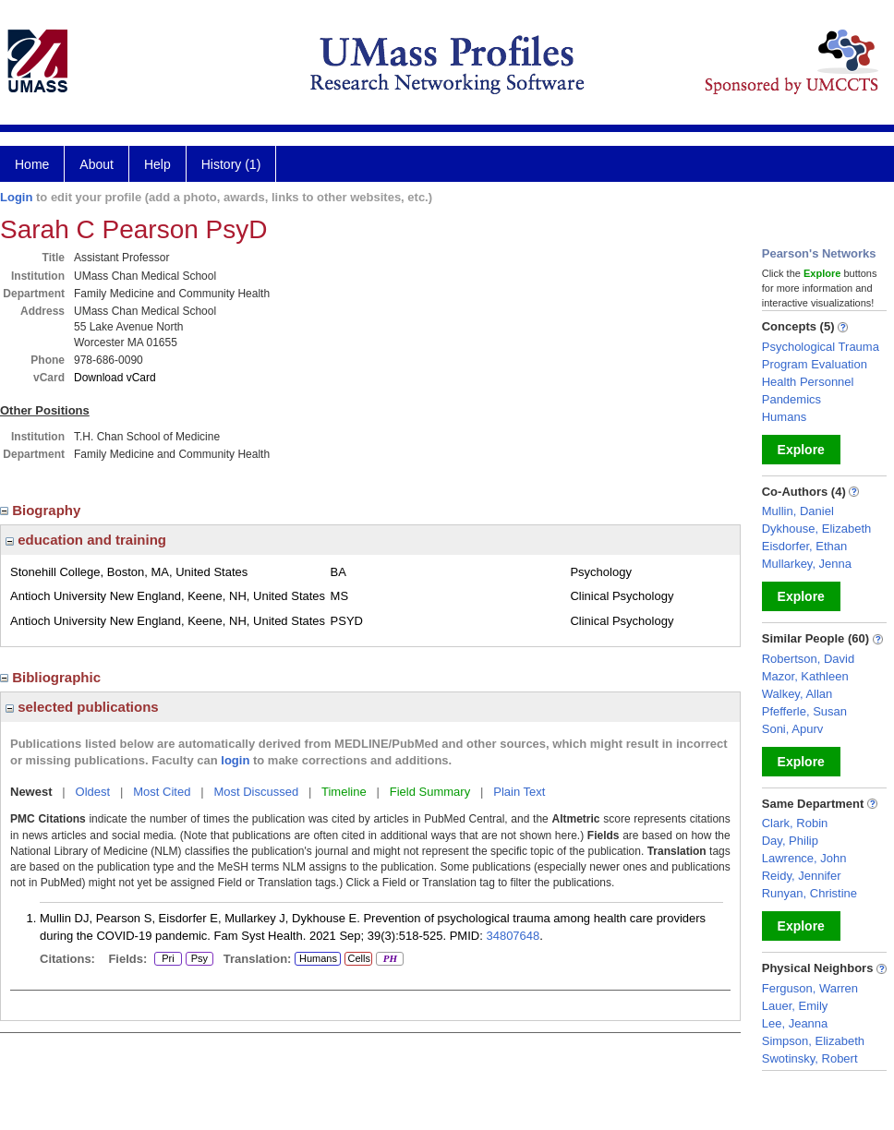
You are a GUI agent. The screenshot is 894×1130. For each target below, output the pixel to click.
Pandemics (791, 399)
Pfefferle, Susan (804, 711)
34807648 (512, 936)
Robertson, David (808, 659)
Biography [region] (42, 510)
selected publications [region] (82, 707)
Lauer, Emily (795, 1006)
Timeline (344, 792)
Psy (199, 959)
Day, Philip (790, 841)
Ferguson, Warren (810, 988)
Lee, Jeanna (795, 1023)
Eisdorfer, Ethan (805, 546)
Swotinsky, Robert (810, 1058)
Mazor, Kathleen (805, 676)
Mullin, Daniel (798, 511)
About (96, 164)
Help (157, 164)
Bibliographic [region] (52, 677)
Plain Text (519, 792)
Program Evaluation (814, 364)
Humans (318, 958)
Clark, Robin (795, 823)
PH (389, 959)
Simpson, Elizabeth (813, 1041)
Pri (167, 959)
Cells (358, 958)
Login (16, 197)
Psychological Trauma (820, 347)
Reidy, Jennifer (801, 876)
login (235, 760)
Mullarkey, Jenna (807, 564)
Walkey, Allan (797, 694)
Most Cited (161, 792)
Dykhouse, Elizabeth (817, 528)
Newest (31, 792)
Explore (801, 449)
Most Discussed (255, 792)
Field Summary (430, 792)
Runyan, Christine (809, 893)
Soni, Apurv (793, 729)
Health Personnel (808, 382)
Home (32, 164)
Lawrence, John (804, 858)
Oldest (93, 792)
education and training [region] (86, 539)
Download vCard (115, 377)
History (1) (231, 164)
